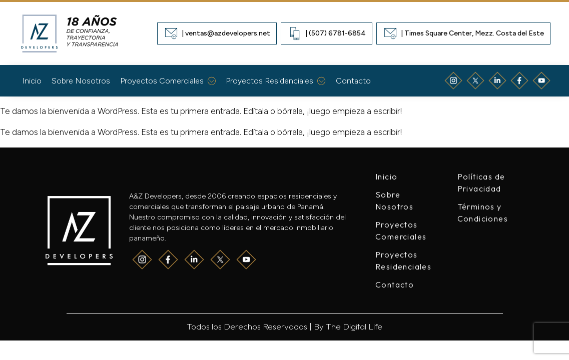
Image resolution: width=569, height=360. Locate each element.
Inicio (32, 81)
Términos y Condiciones (482, 213)
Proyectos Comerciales (168, 81)
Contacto (353, 81)
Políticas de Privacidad (481, 183)
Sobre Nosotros (81, 81)
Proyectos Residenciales (276, 81)
